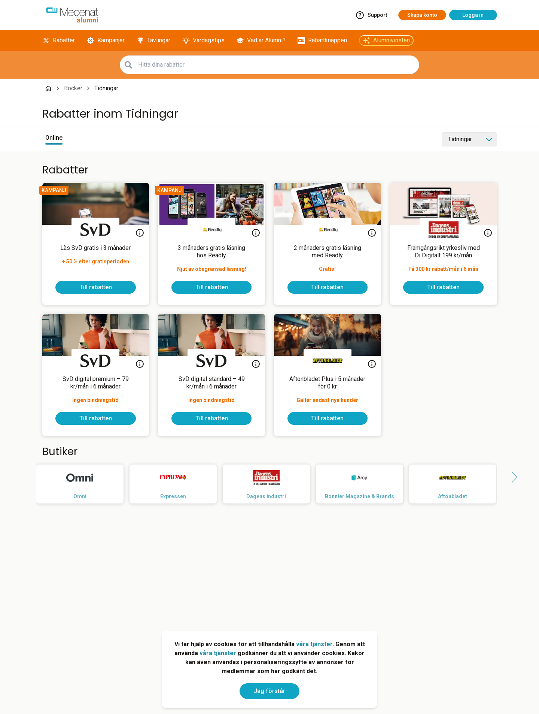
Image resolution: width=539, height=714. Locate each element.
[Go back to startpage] (48, 88)
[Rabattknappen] (322, 40)
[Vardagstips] (203, 40)
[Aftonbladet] (327, 361)
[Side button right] (512, 477)
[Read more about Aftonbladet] (458, 484)
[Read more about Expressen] (179, 484)
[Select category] (469, 139)
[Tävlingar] (153, 40)
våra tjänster (314, 644)
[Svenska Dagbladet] (95, 230)
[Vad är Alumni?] (261, 40)
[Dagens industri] (444, 230)
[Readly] (211, 230)
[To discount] (95, 287)
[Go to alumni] (72, 15)
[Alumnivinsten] (386, 40)
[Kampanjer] (106, 40)
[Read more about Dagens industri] (272, 484)
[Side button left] (27, 477)
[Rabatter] (58, 40)
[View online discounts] (54, 139)
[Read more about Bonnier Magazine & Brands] (365, 484)
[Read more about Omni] (86, 484)
